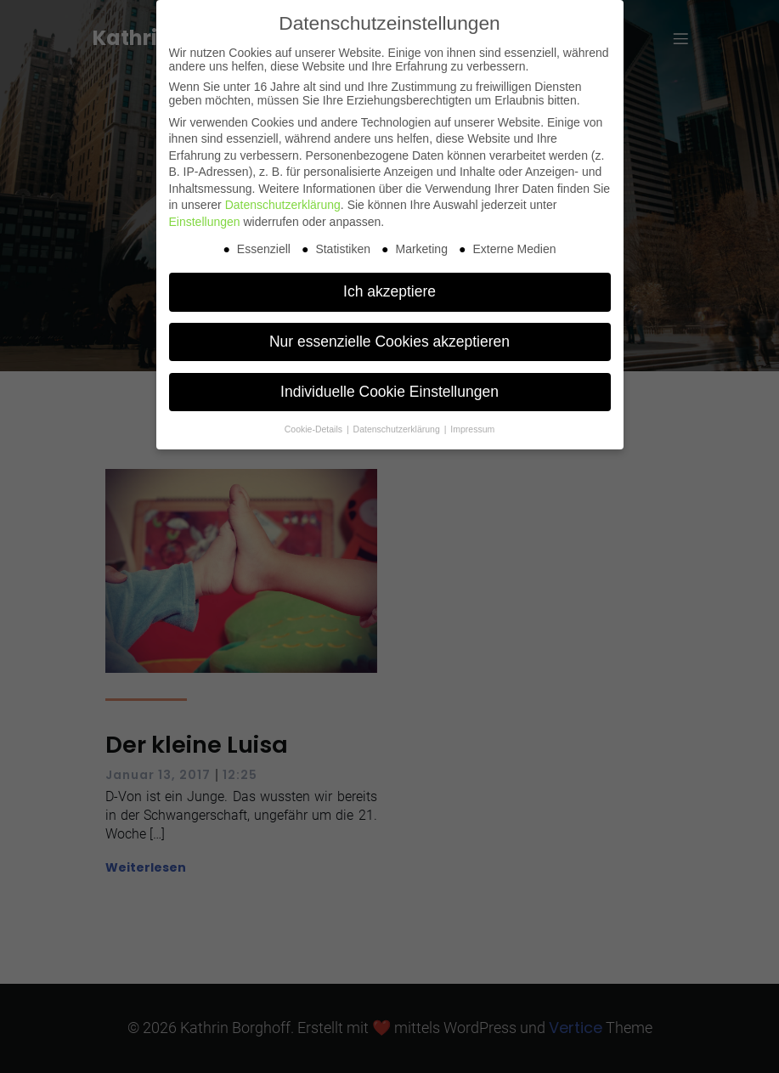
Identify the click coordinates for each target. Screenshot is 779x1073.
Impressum (472, 429)
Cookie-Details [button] (315, 429)
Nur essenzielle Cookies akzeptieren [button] (389, 341)
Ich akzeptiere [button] (389, 291)
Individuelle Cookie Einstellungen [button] (389, 391)
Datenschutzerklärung (283, 205)
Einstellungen (204, 222)
